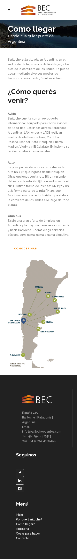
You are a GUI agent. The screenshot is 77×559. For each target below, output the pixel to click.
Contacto (22, 538)
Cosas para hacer (28, 533)
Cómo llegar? (25, 524)
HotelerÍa (22, 528)
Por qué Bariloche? (29, 519)
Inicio (19, 514)
